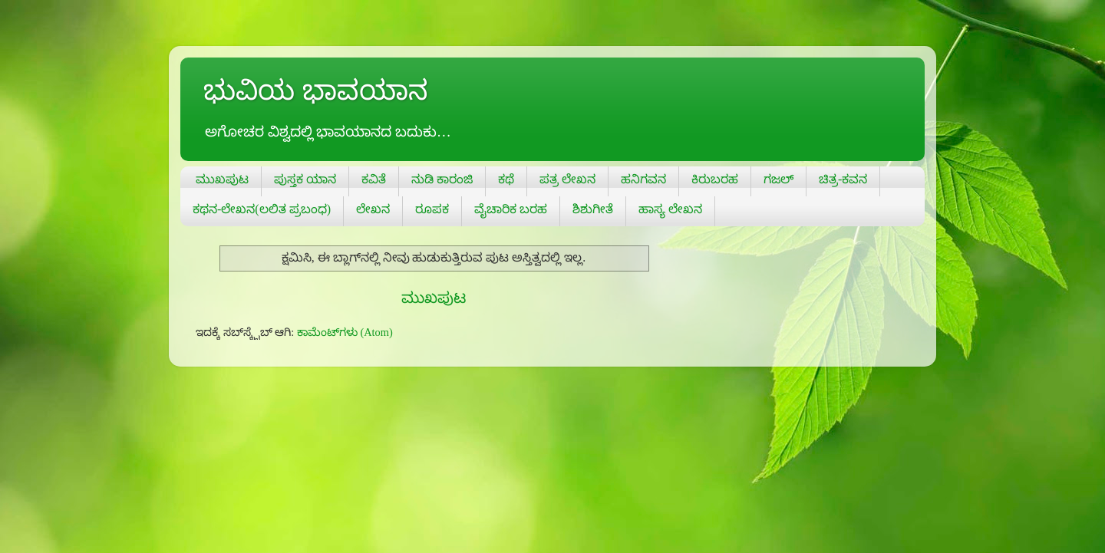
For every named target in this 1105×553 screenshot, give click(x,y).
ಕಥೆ (506, 179)
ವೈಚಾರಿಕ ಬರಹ (510, 209)
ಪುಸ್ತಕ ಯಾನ (305, 179)
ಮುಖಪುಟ (222, 179)
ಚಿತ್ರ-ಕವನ (843, 179)
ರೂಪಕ (432, 209)
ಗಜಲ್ (778, 179)
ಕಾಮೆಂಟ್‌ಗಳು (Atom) (345, 332)
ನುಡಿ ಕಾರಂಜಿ (442, 179)
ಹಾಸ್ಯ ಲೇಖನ (670, 209)
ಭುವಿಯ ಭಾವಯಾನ (315, 90)
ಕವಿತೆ (373, 179)
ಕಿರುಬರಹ (714, 179)
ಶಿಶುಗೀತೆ (592, 209)
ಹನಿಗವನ (643, 179)
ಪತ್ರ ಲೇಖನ (567, 179)
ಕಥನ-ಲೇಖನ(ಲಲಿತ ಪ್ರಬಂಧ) (262, 209)
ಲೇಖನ (373, 209)
